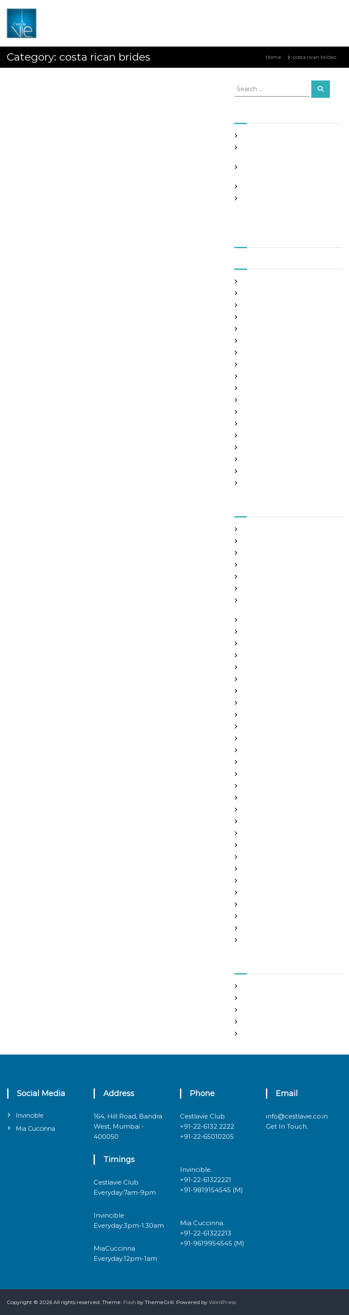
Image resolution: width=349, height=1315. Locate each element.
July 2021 (254, 305)
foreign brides (260, 667)
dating (251, 643)
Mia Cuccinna (35, 1128)
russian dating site (265, 881)
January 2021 (259, 376)
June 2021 (255, 317)
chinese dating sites (267, 620)
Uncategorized (261, 928)
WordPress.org (261, 1033)
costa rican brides (39, 144)
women (253, 940)
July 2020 (255, 447)
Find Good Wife (262, 655)
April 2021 (255, 341)
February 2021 (261, 364)
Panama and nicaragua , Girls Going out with (93, 86)
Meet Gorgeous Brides (271, 821)
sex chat (253, 892)
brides (250, 576)
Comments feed (264, 1022)
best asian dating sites (270, 529)
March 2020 (258, 483)
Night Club (256, 833)
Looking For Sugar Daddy (274, 774)
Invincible (30, 1115)
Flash (129, 1302)
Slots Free (255, 186)
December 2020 (264, 388)
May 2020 (255, 471)
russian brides (260, 869)
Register (253, 986)
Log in (250, 998)
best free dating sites (269, 541)
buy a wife (256, 588)
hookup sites (258, 726)
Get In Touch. (287, 1126)
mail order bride (263, 786)
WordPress (222, 1302)
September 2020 (265, 424)
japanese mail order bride (275, 738)
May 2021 (254, 329)
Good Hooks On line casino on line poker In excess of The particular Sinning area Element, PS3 (285, 206)
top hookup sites (263, 904)
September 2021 (264, 281)
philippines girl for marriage (278, 857)
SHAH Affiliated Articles (272, 136)
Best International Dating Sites (281, 553)
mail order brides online (273, 798)
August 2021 (258, 293)
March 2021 (257, 352)
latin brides (257, 750)
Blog (248, 565)
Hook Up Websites (265, 714)
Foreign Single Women (272, 691)
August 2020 (259, 435)
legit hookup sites (265, 762)
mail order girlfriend (268, 809)
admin (87, 100)
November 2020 (264, 400)
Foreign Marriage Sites (271, 679)
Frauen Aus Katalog (267, 703)
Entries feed (258, 1010)
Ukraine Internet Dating (273, 916)
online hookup (261, 845)
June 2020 (256, 459)
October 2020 (261, 412)
